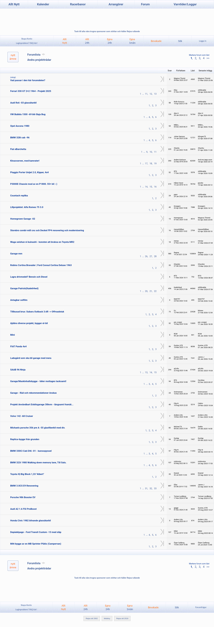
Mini (12, 334)
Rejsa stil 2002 (92, 618)
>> (207, 58)
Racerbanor (78, 4)
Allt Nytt (14, 4)
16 (155, 186)
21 (151, 291)
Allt (87, 41)
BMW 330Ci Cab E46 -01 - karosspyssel (31, 450)
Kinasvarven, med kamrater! (24, 160)
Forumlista (36, 54)
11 (146, 94)
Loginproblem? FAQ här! (27, 43)
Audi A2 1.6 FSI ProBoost (23, 509)
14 (146, 186)
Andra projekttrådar (39, 59)
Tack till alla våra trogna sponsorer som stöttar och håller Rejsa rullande (107, 31)
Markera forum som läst (199, 55)
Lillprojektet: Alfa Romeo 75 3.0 (26, 207)
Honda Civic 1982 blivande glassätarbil (30, 520)
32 (151, 488)
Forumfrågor (200, 607)
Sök (180, 41)
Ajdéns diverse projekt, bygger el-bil (29, 323)
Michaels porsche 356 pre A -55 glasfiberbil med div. (37, 427)
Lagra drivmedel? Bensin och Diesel (28, 276)
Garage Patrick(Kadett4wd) (24, 288)
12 (151, 94)
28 (155, 256)
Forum (145, 4)
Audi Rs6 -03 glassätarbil (23, 102)
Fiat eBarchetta (18, 149)
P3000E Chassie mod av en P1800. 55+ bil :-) (33, 184)
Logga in (202, 41)
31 (146, 488)
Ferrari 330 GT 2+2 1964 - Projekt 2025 (30, 91)
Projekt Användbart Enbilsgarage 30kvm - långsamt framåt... (41, 404)
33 (155, 488)
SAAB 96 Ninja (18, 369)
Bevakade (156, 41)
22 (155, 291)
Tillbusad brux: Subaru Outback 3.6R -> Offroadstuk (37, 311)
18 (151, 163)
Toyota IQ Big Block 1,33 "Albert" (27, 474)
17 (146, 163)
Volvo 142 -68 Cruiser (21, 416)
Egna (109, 41)
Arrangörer (116, 4)
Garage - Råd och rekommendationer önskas (33, 392)
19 (155, 163)
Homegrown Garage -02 (22, 218)
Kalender (43, 4)
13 (155, 94)
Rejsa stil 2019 (122, 618)
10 (151, 152)
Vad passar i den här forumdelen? (27, 80)
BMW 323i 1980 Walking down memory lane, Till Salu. (38, 462)
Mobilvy (107, 618)
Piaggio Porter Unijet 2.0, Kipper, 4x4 (29, 172)
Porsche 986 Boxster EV (22, 497)
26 (146, 256)
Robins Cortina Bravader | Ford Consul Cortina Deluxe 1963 (41, 265)
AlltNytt (64, 41)
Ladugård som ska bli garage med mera (30, 358)
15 (151, 186)
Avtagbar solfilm (18, 300)
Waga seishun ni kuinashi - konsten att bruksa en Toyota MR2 (42, 242)
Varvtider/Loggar (185, 4)
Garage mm (16, 253)
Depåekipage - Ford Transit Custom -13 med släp (35, 532)
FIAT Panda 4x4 (18, 346)
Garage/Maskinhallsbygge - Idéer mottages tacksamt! (38, 381)
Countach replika (19, 195)
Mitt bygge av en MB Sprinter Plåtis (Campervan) (35, 543)
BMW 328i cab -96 (19, 137)
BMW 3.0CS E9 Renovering (24, 485)
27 (151, 256)
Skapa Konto (26, 38)
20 (146, 291)
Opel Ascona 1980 (19, 126)
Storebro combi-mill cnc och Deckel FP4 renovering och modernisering (47, 230)
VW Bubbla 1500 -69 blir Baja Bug (27, 114)
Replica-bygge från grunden (24, 439)
